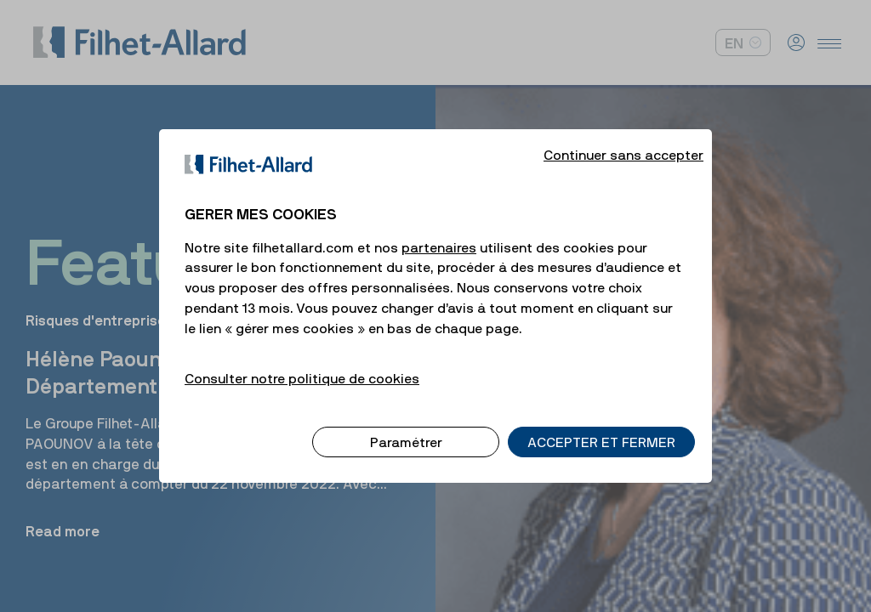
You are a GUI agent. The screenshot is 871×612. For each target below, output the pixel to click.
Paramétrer (406, 425)
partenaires (438, 230)
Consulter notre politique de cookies (302, 361)
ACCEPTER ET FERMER (601, 425)
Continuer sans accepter (623, 137)
